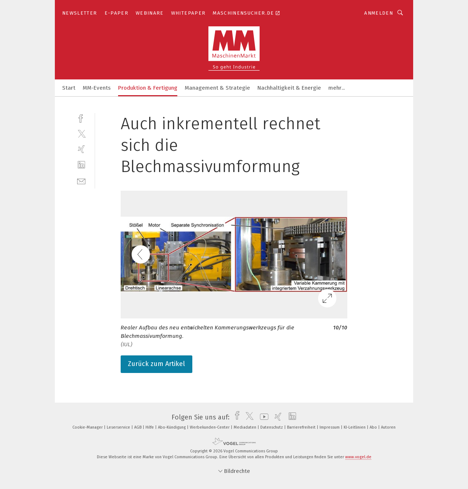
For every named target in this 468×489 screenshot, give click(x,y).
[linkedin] (81, 164)
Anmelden (378, 13)
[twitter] (81, 133)
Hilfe (150, 427)
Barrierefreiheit (302, 427)
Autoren (388, 427)
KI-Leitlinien (355, 427)
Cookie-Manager (88, 427)
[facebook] (81, 117)
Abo (374, 427)
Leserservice (119, 427)
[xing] (81, 149)
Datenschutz (272, 427)
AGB (138, 427)
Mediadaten (245, 427)
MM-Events (97, 88)
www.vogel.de (358, 457)
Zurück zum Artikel (156, 364)
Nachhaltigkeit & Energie (289, 88)
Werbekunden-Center (210, 427)
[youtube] (262, 417)
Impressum (330, 427)
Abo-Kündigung (172, 427)
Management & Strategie (217, 88)
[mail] (81, 180)
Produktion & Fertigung (147, 88)
